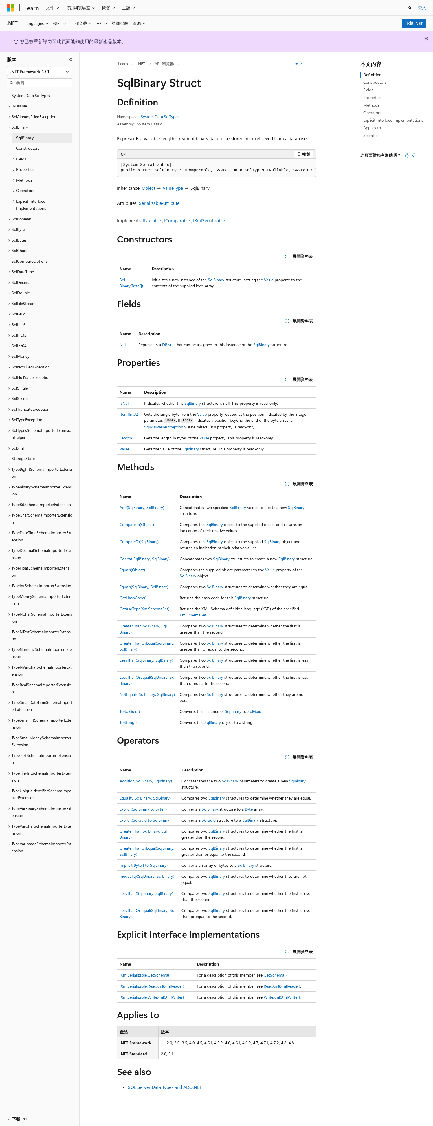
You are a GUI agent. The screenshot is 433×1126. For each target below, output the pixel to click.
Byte (249, 809)
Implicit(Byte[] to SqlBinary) (144, 865)
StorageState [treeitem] (23, 458)
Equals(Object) (132, 569)
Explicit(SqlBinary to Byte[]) (143, 809)
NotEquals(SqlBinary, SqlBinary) (147, 694)
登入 (422, 7)
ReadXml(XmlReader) (282, 986)
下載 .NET (414, 23)
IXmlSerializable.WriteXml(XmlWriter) (152, 997)
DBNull (168, 344)
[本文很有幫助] (406, 155)
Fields (368, 89)
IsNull (124, 403)
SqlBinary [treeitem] (25, 137)
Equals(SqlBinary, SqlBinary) (144, 587)
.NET (141, 63)
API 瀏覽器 (164, 63)
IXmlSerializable (209, 220)
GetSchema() (275, 975)
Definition (372, 74)
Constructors (374, 82)
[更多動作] (311, 64)
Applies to (372, 127)
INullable (152, 220)
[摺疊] (71, 59)
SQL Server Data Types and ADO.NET (165, 1087)
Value (269, 279)
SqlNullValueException (163, 427)
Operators (372, 112)
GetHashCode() (133, 598)
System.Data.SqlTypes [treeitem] (31, 95)
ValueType (173, 188)
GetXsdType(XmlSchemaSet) (144, 609)
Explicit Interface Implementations (393, 120)
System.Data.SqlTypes (160, 116)
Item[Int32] (130, 414)
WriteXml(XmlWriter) (282, 997)
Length (126, 438)
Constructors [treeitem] (27, 148)
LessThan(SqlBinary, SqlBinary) (146, 660)
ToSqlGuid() (130, 711)
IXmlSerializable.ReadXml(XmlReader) (152, 986)
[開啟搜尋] (410, 8)
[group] (216, 168)
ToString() (128, 722)
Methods (371, 105)
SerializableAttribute (159, 203)
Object (148, 188)
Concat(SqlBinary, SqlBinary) (145, 558)
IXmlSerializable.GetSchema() (145, 975)
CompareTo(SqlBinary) (139, 541)
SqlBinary (216, 279)
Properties (372, 97)
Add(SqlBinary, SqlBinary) (142, 507)
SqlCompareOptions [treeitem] (29, 261)
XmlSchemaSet (193, 615)
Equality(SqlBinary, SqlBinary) (145, 798)
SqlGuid (254, 711)
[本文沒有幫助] (413, 155)
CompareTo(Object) (137, 524)
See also (370, 135)
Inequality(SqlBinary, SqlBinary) (147, 876)
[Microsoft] (10, 8)
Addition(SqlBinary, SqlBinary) (146, 781)
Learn (123, 63)
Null (123, 344)
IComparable (177, 220)
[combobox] (39, 71)
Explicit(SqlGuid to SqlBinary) (145, 820)
